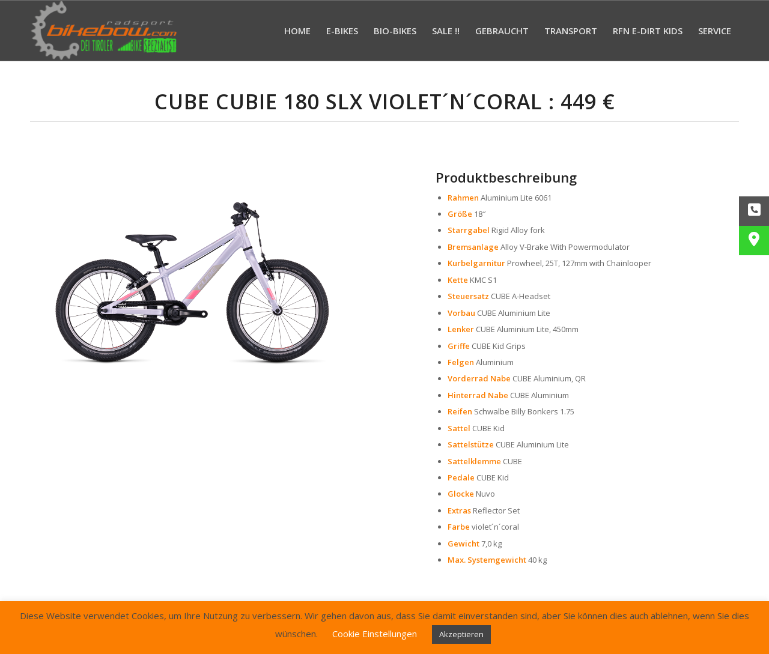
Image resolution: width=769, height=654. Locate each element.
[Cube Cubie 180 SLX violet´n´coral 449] (192, 269)
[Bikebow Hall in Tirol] (104, 31)
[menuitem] (297, 31)
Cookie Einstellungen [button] (374, 634)
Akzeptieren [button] (461, 634)
